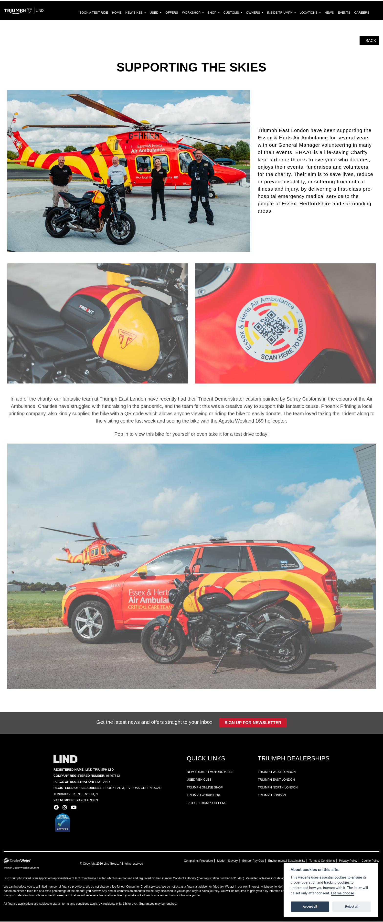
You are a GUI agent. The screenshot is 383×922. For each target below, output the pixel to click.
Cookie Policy (371, 861)
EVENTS (347, 13)
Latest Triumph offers (204, 804)
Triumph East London (278, 780)
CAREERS (363, 13)
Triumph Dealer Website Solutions (20, 868)
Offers (192, 13)
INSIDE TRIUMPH (290, 13)
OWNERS (265, 13)
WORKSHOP (210, 13)
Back (370, 41)
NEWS (334, 13)
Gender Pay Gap (260, 861)
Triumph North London (279, 788)
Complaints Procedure (209, 861)
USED (176, 13)
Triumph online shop (202, 788)
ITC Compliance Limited (86, 879)
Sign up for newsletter (250, 723)
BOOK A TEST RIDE (121, 13)
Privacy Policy (350, 861)
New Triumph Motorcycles (207, 772)
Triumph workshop (201, 796)
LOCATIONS (316, 13)
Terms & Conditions (326, 861)
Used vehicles (197, 780)
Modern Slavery (237, 861)
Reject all (351, 906)
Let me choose (342, 893)
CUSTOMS (246, 13)
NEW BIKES (158, 13)
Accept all (310, 906)
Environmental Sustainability (292, 861)
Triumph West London (278, 772)
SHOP (228, 13)
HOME (142, 13)
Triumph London (274, 796)
